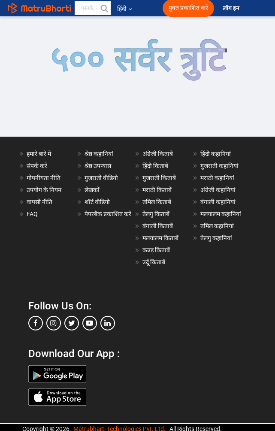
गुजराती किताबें (159, 177)
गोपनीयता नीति (43, 177)
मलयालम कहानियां (220, 214)
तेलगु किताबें (155, 214)
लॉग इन (232, 8)
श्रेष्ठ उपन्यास (98, 165)
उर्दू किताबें (153, 262)
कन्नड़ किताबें (156, 250)
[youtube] (89, 323)
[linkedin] (107, 323)
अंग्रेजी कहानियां (218, 189)
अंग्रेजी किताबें (157, 153)
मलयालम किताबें (160, 238)
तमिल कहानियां (217, 226)
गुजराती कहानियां (219, 165)
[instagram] (53, 323)
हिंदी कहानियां (215, 153)
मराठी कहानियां (217, 177)
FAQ (32, 214)
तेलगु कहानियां (216, 238)
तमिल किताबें (156, 202)
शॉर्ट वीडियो (97, 202)
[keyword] (93, 8)
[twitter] (71, 323)
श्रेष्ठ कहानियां (99, 153)
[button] (104, 8)
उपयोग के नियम (44, 189)
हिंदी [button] (124, 8)
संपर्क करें (37, 165)
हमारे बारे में (39, 153)
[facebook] (35, 323)
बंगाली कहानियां (218, 202)
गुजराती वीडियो (101, 177)
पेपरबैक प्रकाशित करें (108, 214)
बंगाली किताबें (157, 226)
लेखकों (92, 189)
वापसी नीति (39, 202)
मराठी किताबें (157, 189)
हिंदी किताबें (155, 165)
